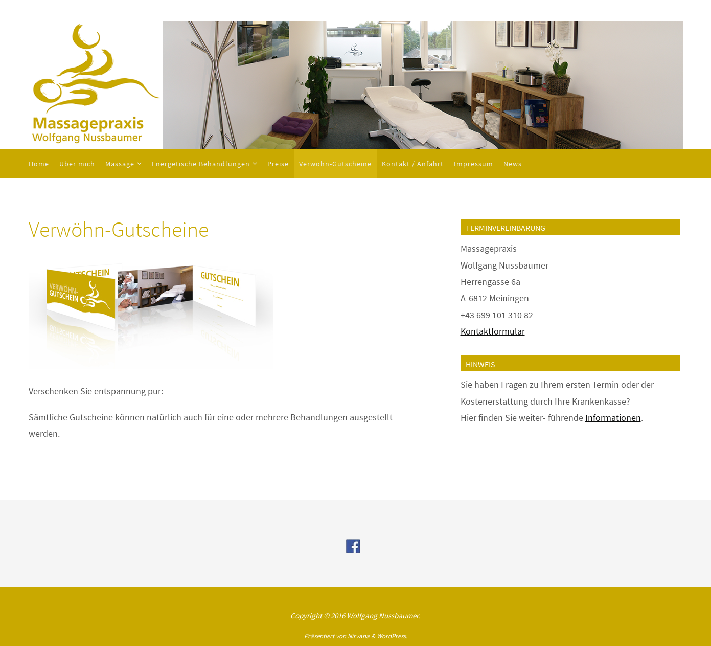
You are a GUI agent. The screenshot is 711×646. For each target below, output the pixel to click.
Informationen (613, 418)
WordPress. (392, 636)
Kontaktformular (493, 331)
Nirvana (359, 636)
